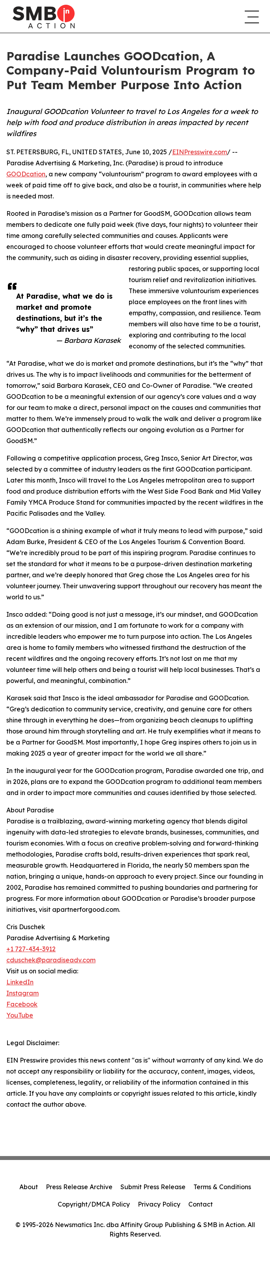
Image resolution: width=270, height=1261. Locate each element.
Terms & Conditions (222, 1187)
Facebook (22, 1004)
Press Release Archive (79, 1187)
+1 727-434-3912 (31, 949)
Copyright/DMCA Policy (94, 1204)
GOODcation (25, 174)
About (28, 1187)
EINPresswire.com (199, 152)
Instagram (22, 993)
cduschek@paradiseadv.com (51, 960)
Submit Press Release (153, 1187)
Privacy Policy (159, 1204)
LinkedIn (20, 982)
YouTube (19, 1015)
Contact (200, 1204)
